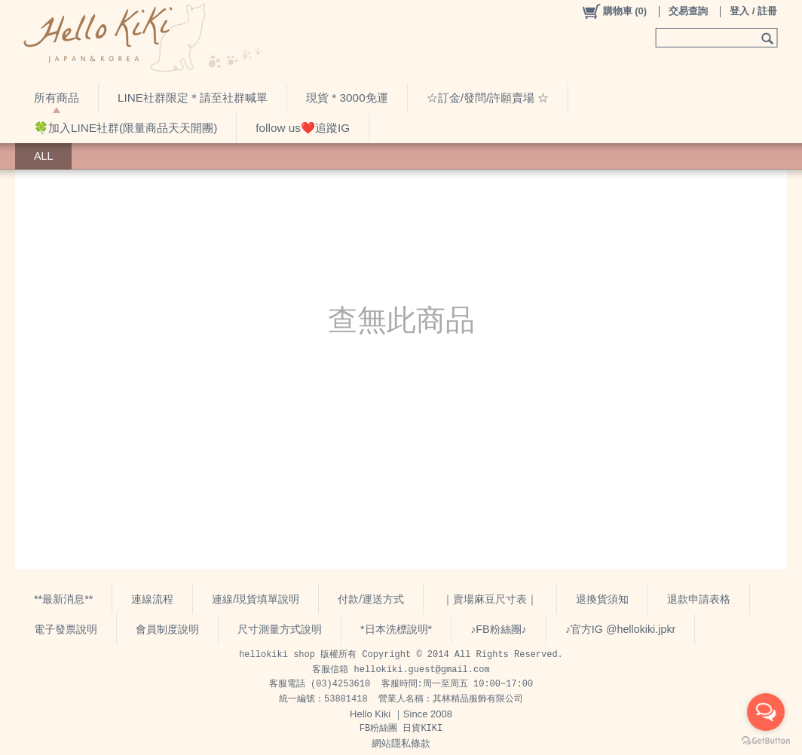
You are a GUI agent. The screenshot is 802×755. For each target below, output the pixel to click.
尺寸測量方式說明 (279, 629)
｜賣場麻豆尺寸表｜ (489, 599)
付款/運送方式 (371, 599)
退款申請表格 (698, 599)
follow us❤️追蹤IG (303, 127)
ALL (43, 156)
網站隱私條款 (401, 743)
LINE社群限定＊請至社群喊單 (193, 97)
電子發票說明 (65, 629)
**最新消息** (63, 599)
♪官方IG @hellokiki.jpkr (620, 629)
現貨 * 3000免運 (347, 97)
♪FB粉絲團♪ (498, 629)
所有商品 (56, 97)
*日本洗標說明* (396, 629)
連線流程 (152, 599)
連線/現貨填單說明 (255, 599)
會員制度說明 (167, 629)
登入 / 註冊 (753, 11)
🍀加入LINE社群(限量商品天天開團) (125, 127)
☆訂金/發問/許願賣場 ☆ (488, 97)
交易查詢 (688, 11)
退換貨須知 (602, 599)
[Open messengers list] (766, 712)
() (613, 11)
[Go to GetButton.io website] (766, 740)
